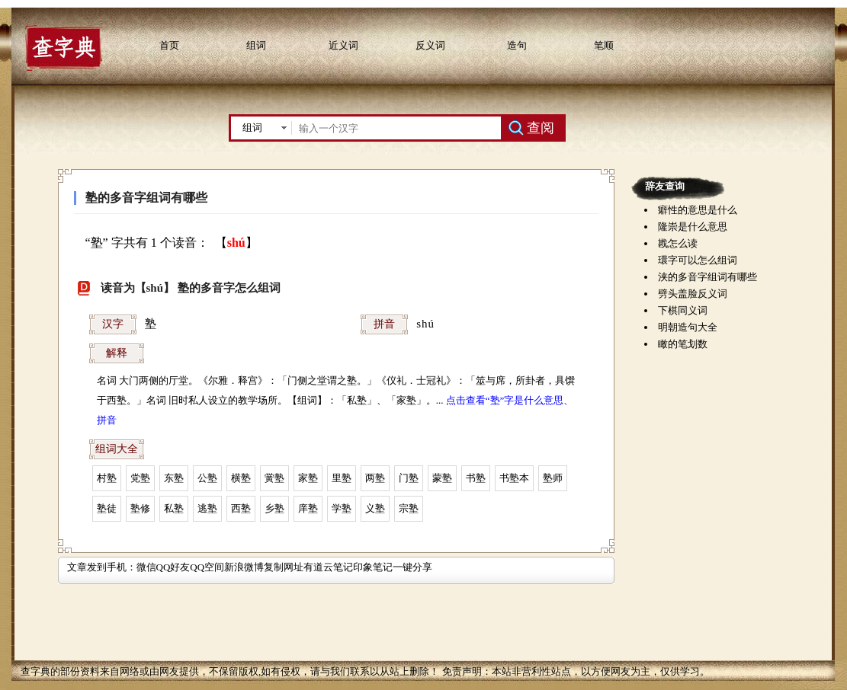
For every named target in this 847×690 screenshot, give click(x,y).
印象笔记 (373, 567)
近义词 (343, 45)
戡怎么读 (678, 243)
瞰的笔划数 (682, 344)
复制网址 (283, 567)
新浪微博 (244, 567)
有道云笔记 (328, 567)
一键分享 (412, 567)
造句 (517, 45)
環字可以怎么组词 (697, 260)
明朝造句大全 (687, 327)
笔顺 (604, 45)
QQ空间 (207, 567)
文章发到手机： (101, 567)
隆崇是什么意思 (692, 226)
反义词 (430, 45)
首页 (169, 45)
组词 (256, 45)
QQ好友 (173, 567)
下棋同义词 (682, 310)
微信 (146, 567)
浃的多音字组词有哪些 (707, 277)
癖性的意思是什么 (697, 210)
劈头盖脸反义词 (692, 293)
